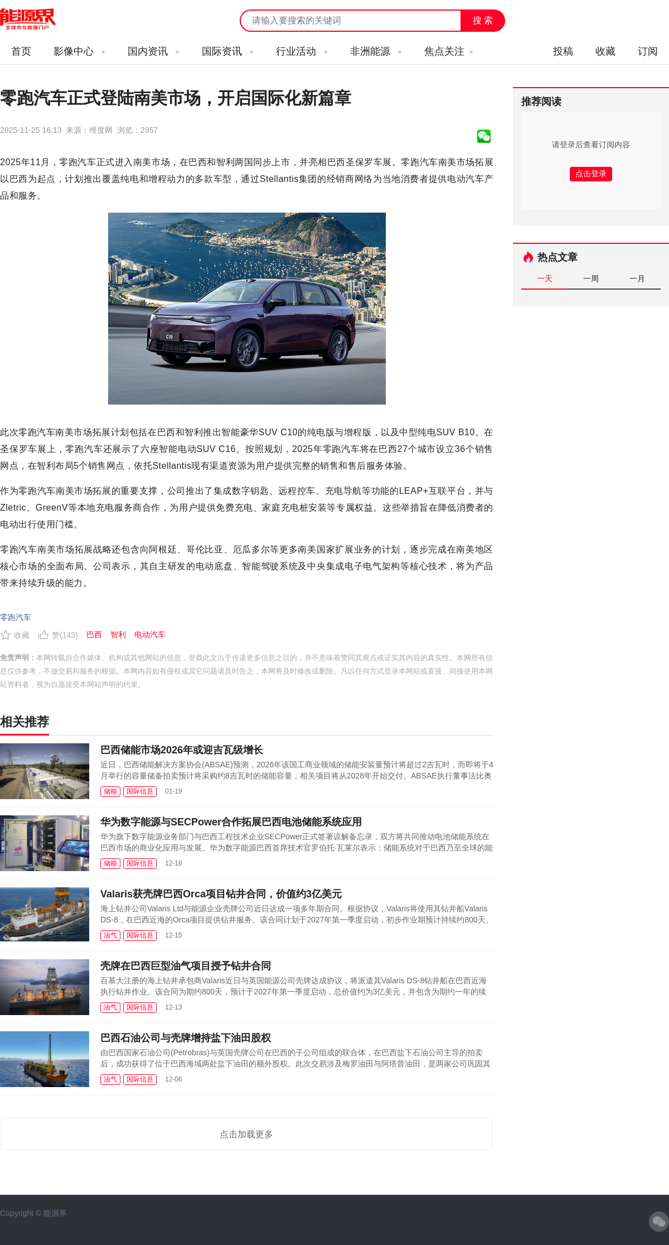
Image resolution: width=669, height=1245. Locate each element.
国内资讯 (154, 51)
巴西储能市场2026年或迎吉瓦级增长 (181, 750)
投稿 (563, 51)
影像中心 (79, 51)
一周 (591, 278)
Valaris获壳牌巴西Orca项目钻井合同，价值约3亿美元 (221, 894)
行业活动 (302, 51)
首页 (21, 51)
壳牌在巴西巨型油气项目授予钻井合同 (185, 966)
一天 (544, 278)
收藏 (605, 51)
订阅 (648, 51)
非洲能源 (376, 51)
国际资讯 (228, 51)
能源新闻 (38, 19)
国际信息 (140, 791)
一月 (637, 278)
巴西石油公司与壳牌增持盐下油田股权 (185, 1038)
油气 (110, 935)
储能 (110, 791)
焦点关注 (448, 51)
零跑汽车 (15, 617)
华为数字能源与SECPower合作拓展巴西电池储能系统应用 (231, 822)
